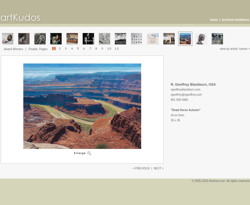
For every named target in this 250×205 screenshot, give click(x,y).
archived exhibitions (235, 19)
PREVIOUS (142, 168)
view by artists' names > (235, 48)
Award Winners (13, 49)
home (214, 19)
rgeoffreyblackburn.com (185, 89)
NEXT (157, 168)
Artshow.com (217, 181)
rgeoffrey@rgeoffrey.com (186, 94)
